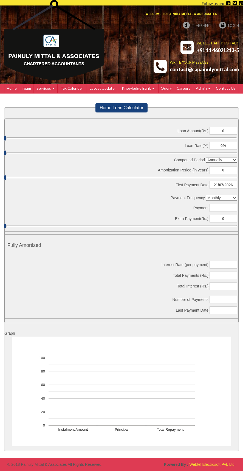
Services (45, 88)
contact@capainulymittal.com (204, 69)
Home (12, 88)
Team (26, 88)
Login (229, 25)
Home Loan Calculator (121, 107)
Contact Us (226, 88)
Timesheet (197, 25)
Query (166, 88)
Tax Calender (72, 88)
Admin (203, 88)
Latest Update (102, 88)
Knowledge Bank (138, 88)
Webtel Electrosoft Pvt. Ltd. (212, 464)
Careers (183, 88)
